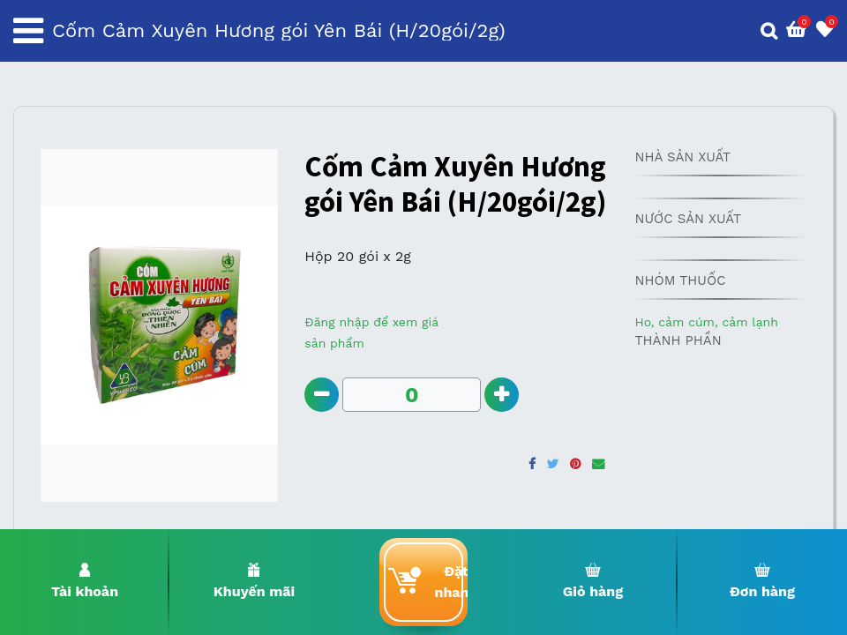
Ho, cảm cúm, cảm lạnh (705, 322)
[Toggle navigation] (28, 31)
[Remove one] (321, 394)
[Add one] (501, 394)
